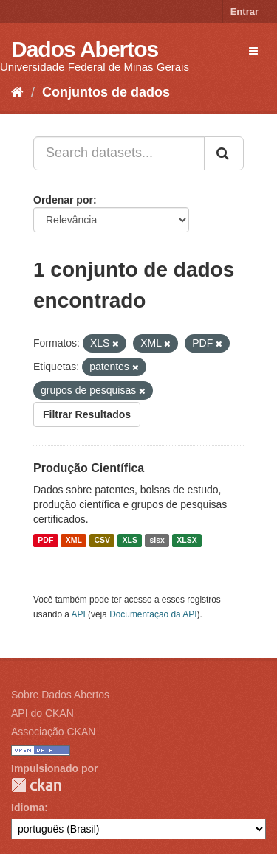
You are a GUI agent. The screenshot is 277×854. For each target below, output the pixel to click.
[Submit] (224, 153)
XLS (130, 540)
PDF (45, 540)
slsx (156, 540)
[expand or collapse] (253, 51)
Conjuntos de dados (106, 92)
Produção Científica (88, 468)
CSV (102, 540)
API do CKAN (42, 713)
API (79, 614)
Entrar (244, 11)
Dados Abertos (84, 49)
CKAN (36, 785)
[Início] (17, 92)
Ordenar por (63, 200)
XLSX (186, 540)
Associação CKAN (53, 731)
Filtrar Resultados (87, 414)
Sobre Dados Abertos (60, 695)
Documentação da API (152, 614)
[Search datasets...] (119, 153)
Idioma (27, 807)
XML (74, 540)
